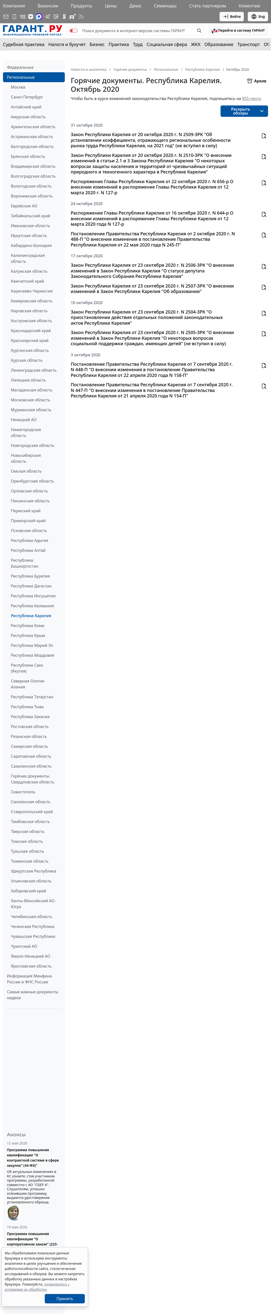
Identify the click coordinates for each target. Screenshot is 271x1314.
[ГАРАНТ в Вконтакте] (23, 17)
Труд (138, 44)
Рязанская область (29, 736)
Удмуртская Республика (33, 871)
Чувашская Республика (33, 936)
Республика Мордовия (32, 655)
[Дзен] (30, 16)
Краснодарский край (31, 330)
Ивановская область (30, 225)
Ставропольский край (32, 811)
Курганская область (30, 350)
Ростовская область (29, 726)
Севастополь (23, 792)
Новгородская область (32, 445)
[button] (238, 30)
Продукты (81, 6)
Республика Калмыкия (32, 605)
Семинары (165, 6)
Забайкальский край (30, 216)
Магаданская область (31, 390)
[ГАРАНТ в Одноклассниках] (64, 17)
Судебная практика (24, 44)
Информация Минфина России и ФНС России (29, 979)
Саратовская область (31, 756)
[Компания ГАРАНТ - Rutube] (73, 17)
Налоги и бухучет (67, 44)
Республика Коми (28, 625)
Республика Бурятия (30, 576)
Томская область (27, 841)
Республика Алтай (28, 550)
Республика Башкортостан (24, 563)
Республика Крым (28, 635)
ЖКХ (196, 44)
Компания (14, 6)
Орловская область (29, 491)
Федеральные (20, 67)
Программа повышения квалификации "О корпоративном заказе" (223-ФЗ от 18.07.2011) (32, 1241)
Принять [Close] (65, 1298)
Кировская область (29, 311)
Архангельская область (33, 126)
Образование (218, 44)
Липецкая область (28, 380)
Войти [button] (232, 17)
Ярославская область (31, 966)
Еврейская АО (24, 206)
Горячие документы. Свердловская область (32, 779)
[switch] (73, 31)
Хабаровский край (28, 891)
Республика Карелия (31, 615)
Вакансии (48, 6)
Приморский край (28, 520)
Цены (111, 6)
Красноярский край (29, 340)
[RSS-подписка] (81, 17)
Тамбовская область (30, 821)
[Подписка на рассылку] (6, 17)
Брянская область (28, 156)
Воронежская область (32, 196)
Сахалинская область (31, 766)
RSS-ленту (251, 98)
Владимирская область (33, 166)
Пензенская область (30, 501)
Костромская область (31, 320)
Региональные (21, 77)
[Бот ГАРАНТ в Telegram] (56, 17)
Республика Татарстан (32, 697)
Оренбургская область (32, 481)
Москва (18, 87)
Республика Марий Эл (32, 645)
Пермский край (26, 510)
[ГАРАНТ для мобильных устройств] (14, 17)
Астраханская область (32, 136)
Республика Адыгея (29, 540)
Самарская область (29, 746)
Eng (258, 17)
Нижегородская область (26, 432)
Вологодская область (31, 186)
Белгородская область (32, 146)
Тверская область (28, 831)
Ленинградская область (34, 370)
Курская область (26, 360)
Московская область (30, 400)
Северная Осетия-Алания (28, 684)
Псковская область (29, 530)
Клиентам (249, 6)
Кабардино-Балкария (31, 245)
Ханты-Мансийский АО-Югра (33, 903)
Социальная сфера (167, 44)
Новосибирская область (26, 458)
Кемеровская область (31, 301)
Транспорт (248, 44)
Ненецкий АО (24, 419)
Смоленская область (30, 801)
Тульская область (27, 851)
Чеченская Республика (32, 926)
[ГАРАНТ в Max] (39, 16)
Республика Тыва (27, 706)
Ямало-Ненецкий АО (30, 956)
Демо (135, 6)
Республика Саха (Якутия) (27, 668)
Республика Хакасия (30, 716)
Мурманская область (31, 410)
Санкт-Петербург (27, 97)
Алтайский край (26, 107)
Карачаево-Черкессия (32, 291)
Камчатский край (27, 281)
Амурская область (28, 117)
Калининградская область (28, 258)
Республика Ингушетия (33, 596)
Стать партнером (207, 6)
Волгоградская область (33, 176)
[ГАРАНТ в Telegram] (47, 17)
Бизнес (97, 44)
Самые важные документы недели (32, 994)
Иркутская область (29, 235)
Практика (119, 44)
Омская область (26, 471)
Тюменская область (29, 861)
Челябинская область (31, 916)
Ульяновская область (31, 881)
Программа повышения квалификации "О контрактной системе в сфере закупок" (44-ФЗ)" (33, 1157)
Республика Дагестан (31, 586)
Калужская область (29, 271)
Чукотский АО (24, 946)
